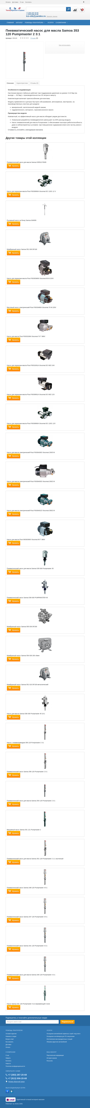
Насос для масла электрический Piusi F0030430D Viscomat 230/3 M (31, 452)
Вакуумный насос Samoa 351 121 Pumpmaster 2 (24, 830)
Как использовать (65, 45)
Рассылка (50, 1061)
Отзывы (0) (34, 83)
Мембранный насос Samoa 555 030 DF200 (22, 626)
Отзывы (33, 38)
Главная (10, 22)
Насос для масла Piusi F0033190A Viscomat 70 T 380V (26, 336)
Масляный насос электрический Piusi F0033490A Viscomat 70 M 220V (31, 307)
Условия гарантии (11, 1033)
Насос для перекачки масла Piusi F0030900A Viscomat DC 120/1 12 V (31, 191)
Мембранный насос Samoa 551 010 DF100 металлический (27, 684)
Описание (10, 83)
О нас (22, 2)
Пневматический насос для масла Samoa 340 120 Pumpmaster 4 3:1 (31, 975)
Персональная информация (55, 1055)
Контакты (28, 2)
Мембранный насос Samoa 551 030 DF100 (22, 249)
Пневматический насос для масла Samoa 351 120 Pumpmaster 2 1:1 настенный (35, 859)
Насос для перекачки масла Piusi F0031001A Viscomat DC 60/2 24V (31, 365)
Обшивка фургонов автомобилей (57, 1042)
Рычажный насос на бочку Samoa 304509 (21, 220)
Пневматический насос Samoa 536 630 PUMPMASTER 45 (27, 597)
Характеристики (22, 83)
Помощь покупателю (34, 22)
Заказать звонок (52, 16)
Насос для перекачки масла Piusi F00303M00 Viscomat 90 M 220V (30, 278)
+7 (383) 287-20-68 (32, 13)
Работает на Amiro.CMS (14, 1104)
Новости (8, 1063)
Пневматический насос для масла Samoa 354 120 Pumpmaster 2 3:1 (31, 801)
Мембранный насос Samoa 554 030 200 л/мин (23, 655)
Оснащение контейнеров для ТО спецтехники (61, 1036)
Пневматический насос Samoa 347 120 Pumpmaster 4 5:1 (27, 917)
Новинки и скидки (11, 1036)
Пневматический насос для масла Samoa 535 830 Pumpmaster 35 (30, 568)
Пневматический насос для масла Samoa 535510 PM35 (26, 162)
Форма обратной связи (16, 1082)
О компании (61, 22)
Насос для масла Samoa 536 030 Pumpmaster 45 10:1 (26, 714)
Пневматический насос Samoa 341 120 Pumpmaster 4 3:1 (27, 946)
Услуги (50, 22)
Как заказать (9, 1042)
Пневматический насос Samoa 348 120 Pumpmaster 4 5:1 (27, 888)
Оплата (8, 2)
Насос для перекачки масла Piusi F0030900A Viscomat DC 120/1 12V (31, 423)
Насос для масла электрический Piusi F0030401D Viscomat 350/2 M (31, 510)
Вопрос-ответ (10, 1039)
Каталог (19, 22)
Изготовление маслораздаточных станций (59, 1039)
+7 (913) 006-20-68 (32, 14)
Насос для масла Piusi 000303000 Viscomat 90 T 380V (26, 539)
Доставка (15, 2)
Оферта (8, 1058)
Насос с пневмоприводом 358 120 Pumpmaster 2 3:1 (25, 742)
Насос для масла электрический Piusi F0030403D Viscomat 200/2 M (31, 481)
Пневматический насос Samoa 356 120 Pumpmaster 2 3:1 (27, 771)
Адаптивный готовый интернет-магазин (31, 1099)
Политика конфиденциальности (15, 1066)
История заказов (52, 1058)
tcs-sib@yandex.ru (36, 16)
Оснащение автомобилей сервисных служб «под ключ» (64, 1033)
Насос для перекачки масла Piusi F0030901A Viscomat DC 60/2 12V (31, 394)
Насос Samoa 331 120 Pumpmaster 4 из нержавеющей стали (28, 1004)
